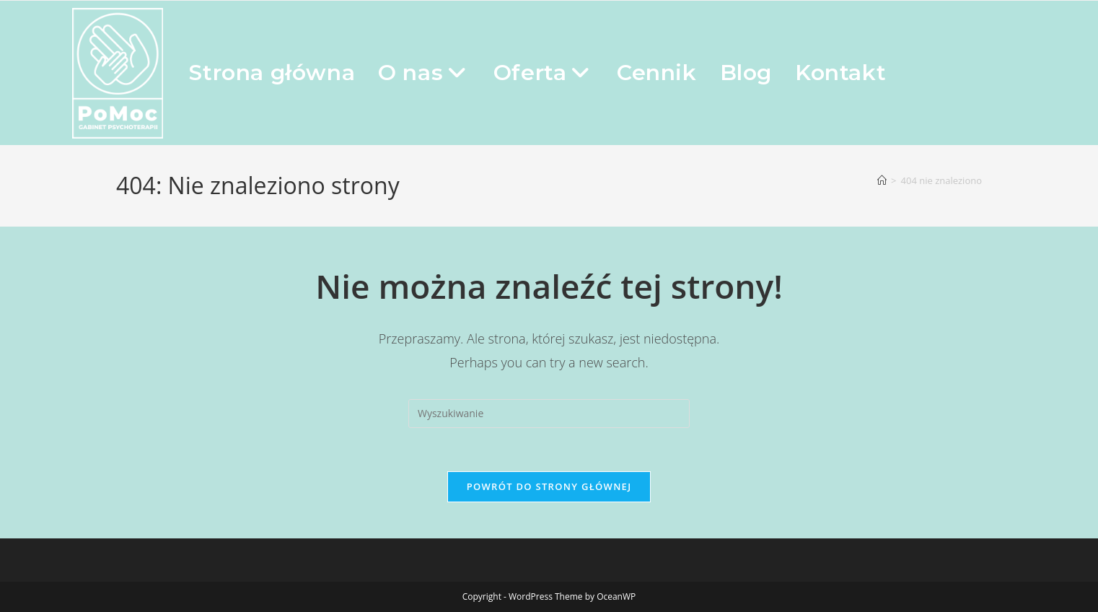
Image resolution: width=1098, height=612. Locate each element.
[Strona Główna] (882, 180)
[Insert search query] (549, 413)
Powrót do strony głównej (549, 486)
